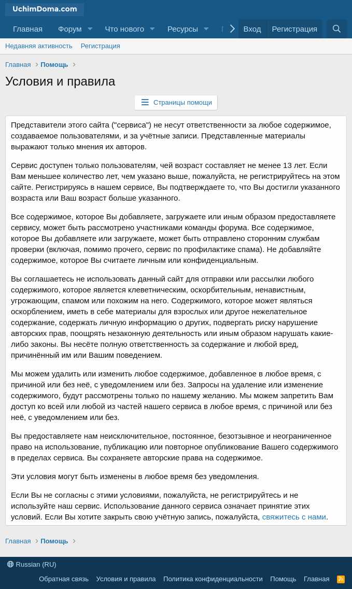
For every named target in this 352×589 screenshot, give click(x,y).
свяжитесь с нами (294, 516)
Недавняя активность (39, 46)
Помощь (283, 579)
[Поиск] (337, 28)
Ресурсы (182, 28)
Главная (28, 28)
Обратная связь (64, 579)
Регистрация (100, 46)
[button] (90, 28)
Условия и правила (126, 579)
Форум (70, 28)
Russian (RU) (32, 564)
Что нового (124, 28)
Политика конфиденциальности (213, 579)
